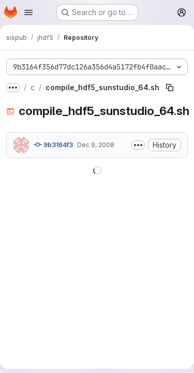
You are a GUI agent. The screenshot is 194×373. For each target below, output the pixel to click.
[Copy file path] (169, 87)
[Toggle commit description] (138, 145)
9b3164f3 (53, 144)
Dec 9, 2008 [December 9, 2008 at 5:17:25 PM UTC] (95, 145)
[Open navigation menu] (28, 12)
